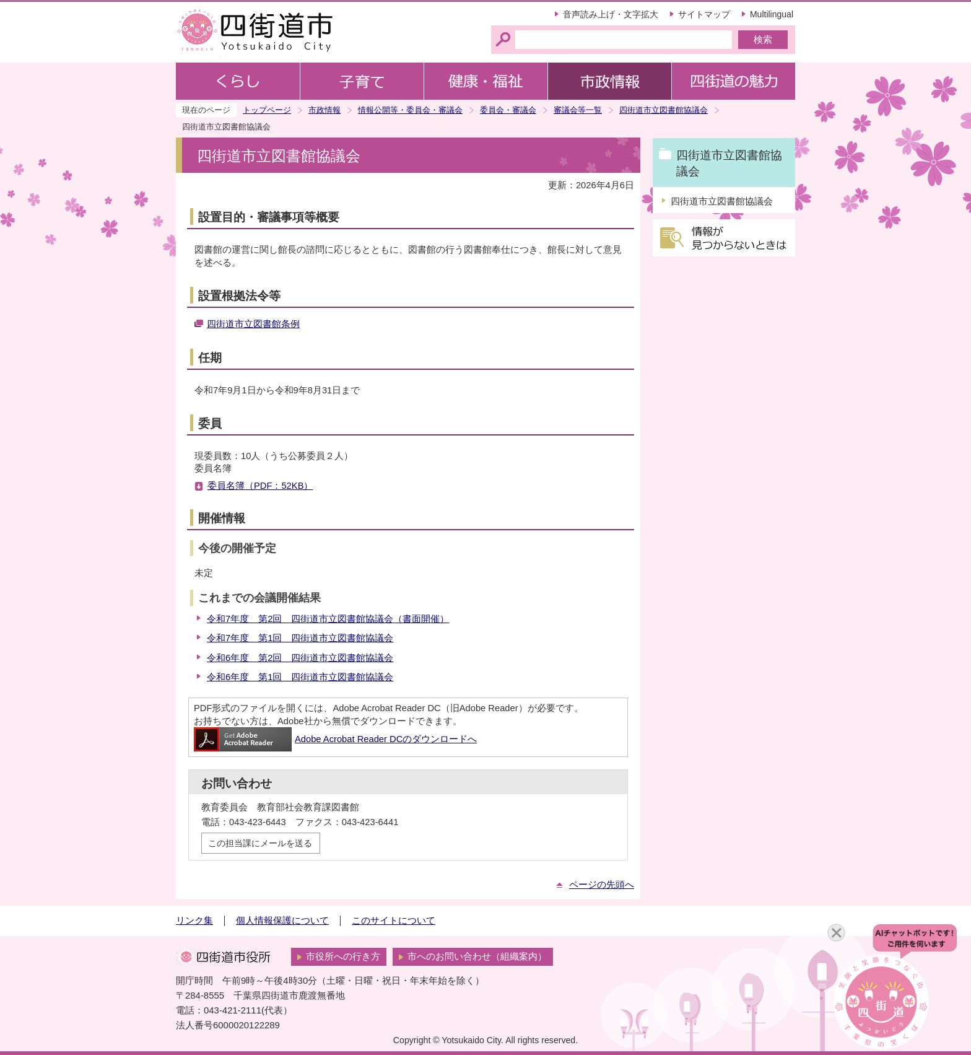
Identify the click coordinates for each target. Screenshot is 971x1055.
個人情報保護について (282, 921)
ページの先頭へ (601, 885)
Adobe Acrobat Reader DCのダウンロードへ (335, 739)
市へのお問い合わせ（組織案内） (477, 956)
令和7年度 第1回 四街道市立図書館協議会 (300, 638)
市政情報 (324, 110)
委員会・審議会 (508, 110)
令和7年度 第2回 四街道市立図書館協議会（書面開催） (328, 619)
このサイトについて (393, 921)
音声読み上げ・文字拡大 (610, 14)
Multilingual (771, 14)
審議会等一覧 (578, 110)
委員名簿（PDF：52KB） (260, 486)
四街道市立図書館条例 (253, 324)
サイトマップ (704, 14)
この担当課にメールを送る (260, 843)
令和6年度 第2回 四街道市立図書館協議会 (300, 658)
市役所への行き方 (343, 956)
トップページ (267, 110)
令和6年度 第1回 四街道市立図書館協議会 (300, 677)
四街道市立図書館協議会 (663, 110)
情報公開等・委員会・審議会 (410, 110)
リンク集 (194, 921)
